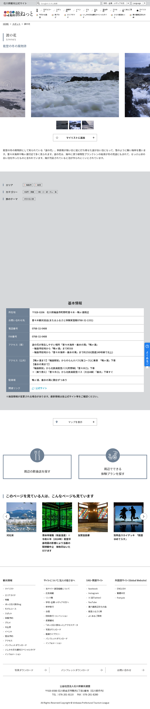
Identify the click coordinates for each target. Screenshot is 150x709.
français (121, 597)
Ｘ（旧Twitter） (95, 597)
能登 (39, 185)
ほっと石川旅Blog (13, 604)
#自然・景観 (29, 192)
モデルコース (47, 10)
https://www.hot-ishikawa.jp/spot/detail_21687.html (57, 527)
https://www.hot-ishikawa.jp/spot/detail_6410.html (129, 521)
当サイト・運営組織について (58, 588)
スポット (58, 10)
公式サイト (41, 388)
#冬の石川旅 (29, 199)
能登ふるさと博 (95, 611)
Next (142, 85)
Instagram (93, 593)
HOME (6, 23)
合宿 (48, 611)
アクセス (115, 10)
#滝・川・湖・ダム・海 (47, 192)
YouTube (92, 602)
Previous (7, 85)
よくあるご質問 (127, 10)
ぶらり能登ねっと (119, 16)
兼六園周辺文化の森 (139, 16)
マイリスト (142, 10)
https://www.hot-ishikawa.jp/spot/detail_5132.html (21, 519)
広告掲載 (50, 593)
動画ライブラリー (53, 634)
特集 (37, 10)
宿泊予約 (105, 10)
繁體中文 (121, 593)
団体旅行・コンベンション (57, 615)
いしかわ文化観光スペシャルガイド (95, 16)
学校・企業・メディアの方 (113, 3)
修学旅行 (50, 606)
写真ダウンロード (53, 629)
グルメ (87, 10)
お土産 (95, 10)
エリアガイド (71, 16)
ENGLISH (121, 588)
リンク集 (49, 597)
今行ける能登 (43, 16)
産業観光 (50, 620)
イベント (78, 10)
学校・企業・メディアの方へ (57, 602)
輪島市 (28, 185)
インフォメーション (13, 654)
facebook (93, 588)
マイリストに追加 (75, 137)
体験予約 (68, 10)
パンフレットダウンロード (16, 645)
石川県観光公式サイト (18, 13)
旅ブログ (57, 16)
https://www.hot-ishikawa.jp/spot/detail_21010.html (93, 519)
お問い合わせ (124, 670)
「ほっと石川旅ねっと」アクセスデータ (62, 624)
